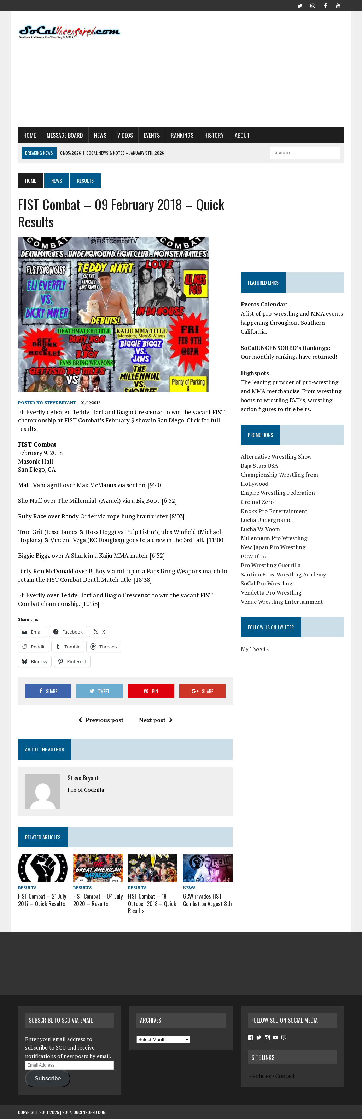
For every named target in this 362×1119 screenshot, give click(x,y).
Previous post (100, 720)
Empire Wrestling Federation (278, 492)
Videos (125, 135)
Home (29, 135)
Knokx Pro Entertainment (274, 511)
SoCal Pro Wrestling (266, 583)
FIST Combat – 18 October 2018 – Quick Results (152, 903)
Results (27, 887)
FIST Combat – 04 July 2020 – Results (98, 900)
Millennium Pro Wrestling (274, 538)
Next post (156, 720)
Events (152, 135)
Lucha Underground (266, 520)
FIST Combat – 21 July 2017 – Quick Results (42, 900)
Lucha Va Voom (260, 529)
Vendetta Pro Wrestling (271, 592)
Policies (261, 1075)
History (214, 135)
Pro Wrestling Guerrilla (270, 565)
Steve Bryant (60, 402)
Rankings (182, 135)
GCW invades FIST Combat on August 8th (207, 900)
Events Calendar (263, 304)
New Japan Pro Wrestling (273, 547)
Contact (285, 1075)
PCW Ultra (254, 556)
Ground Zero (257, 502)
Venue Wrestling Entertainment (282, 602)
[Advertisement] (245, 68)
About (242, 135)
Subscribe (48, 1078)
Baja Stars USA (259, 466)
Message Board (65, 135)
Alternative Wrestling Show (276, 456)
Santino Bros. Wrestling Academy (283, 574)
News (100, 135)
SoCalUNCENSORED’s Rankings (284, 348)
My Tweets (255, 649)
